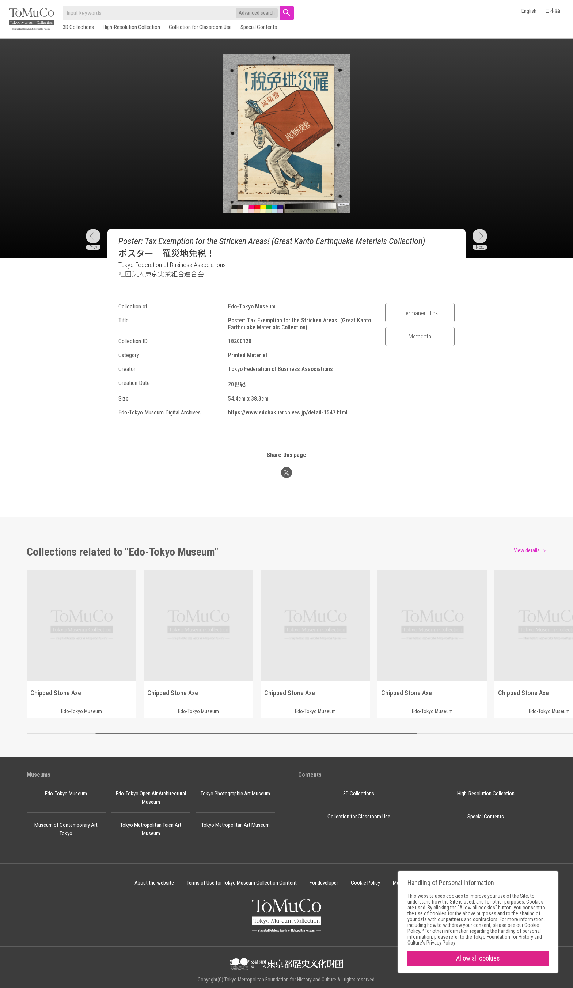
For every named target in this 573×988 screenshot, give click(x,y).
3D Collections (78, 27)
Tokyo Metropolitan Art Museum (235, 825)
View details (527, 550)
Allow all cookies (478, 958)
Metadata (420, 336)
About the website (154, 882)
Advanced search (257, 13)
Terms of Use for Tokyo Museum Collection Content (242, 882)
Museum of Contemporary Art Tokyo (66, 829)
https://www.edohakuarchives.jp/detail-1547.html (288, 412)
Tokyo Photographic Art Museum (235, 793)
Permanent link (420, 313)
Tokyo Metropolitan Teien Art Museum (150, 829)
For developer (324, 882)
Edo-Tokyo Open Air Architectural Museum (151, 797)
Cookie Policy (365, 882)
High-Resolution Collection (131, 27)
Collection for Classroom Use (200, 27)
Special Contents (258, 27)
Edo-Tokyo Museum (66, 793)
